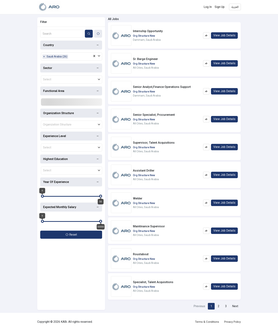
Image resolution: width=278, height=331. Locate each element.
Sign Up (220, 7)
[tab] (71, 45)
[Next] (235, 306)
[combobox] (61, 34)
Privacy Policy (232, 321)
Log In (208, 7)
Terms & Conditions (207, 321)
